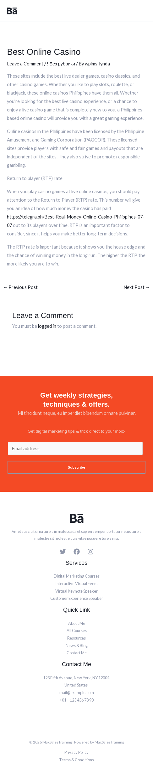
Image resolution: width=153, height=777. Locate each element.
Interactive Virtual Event (76, 583)
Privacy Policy (76, 752)
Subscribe (76, 467)
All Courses (77, 630)
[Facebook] (77, 551)
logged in (47, 326)
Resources (76, 638)
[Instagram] (90, 551)
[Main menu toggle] (142, 11)
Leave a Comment (25, 63)
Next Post (136, 287)
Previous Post (20, 287)
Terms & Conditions (76, 759)
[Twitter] (63, 551)
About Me (76, 623)
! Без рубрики (61, 63)
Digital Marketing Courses (77, 576)
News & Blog (77, 645)
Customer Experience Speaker (76, 598)
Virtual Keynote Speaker (76, 591)
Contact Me (77, 652)
